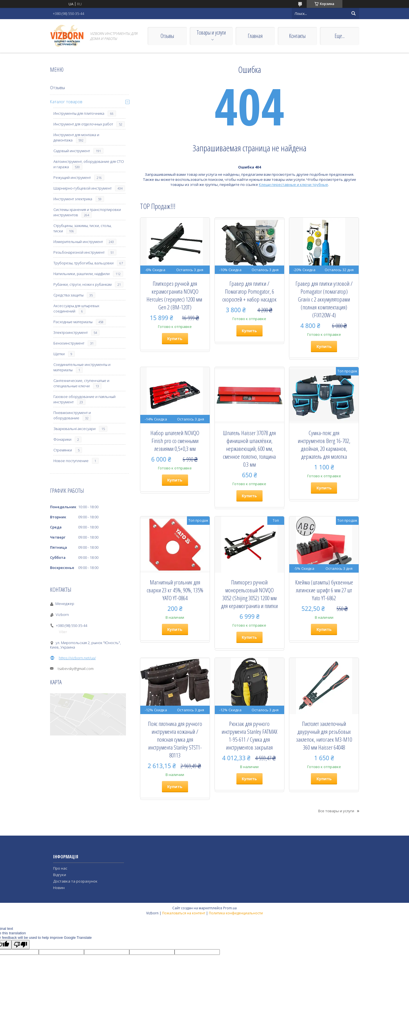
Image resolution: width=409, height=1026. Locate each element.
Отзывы (167, 36)
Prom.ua (230, 908)
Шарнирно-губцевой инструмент (82, 188)
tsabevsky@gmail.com (76, 668)
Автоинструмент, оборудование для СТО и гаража (88, 164)
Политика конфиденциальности (236, 913)
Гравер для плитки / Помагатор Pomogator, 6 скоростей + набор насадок (249, 291)
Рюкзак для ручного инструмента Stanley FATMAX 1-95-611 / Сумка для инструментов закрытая (249, 735)
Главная (255, 36)
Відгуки (59, 874)
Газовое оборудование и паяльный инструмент (84, 399)
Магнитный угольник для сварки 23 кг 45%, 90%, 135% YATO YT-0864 (175, 590)
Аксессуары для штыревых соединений (76, 308)
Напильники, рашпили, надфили (81, 273)
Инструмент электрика (72, 198)
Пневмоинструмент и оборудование (72, 415)
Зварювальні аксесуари (74, 428)
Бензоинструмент (68, 343)
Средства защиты (68, 295)
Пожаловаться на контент (183, 913)
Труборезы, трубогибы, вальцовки (83, 263)
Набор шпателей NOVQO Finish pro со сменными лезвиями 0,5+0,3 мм (174, 441)
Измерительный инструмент (78, 241)
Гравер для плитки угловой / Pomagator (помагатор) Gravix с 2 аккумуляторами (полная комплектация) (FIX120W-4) (323, 299)
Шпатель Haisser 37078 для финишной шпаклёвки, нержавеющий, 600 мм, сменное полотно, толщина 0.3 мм (249, 448)
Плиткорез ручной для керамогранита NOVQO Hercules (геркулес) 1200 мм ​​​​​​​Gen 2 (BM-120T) (174, 295)
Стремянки (62, 450)
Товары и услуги (211, 32)
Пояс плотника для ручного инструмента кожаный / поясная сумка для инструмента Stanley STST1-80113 (175, 739)
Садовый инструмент (71, 150)
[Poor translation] (21, 944)
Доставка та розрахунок (75, 881)
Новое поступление (71, 460)
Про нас (60, 868)
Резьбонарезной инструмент (79, 252)
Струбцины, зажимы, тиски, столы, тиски (82, 228)
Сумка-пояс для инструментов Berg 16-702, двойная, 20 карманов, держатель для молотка (324, 444)
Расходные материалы (72, 321)
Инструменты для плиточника (78, 113)
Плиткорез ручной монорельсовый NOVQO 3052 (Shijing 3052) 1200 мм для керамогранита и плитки (249, 594)
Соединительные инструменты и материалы (81, 367)
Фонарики (62, 439)
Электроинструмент (70, 332)
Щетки (59, 353)
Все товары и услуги (336, 810)
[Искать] (353, 13)
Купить (174, 338)
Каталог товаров (66, 101)
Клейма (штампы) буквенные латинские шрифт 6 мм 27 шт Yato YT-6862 (324, 590)
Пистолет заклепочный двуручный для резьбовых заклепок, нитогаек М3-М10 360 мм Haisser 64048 (324, 735)
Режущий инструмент (72, 177)
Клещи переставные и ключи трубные (293, 184)
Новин (59, 887)
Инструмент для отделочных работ (83, 124)
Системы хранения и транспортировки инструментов (87, 212)
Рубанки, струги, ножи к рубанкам (82, 284)
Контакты (297, 36)
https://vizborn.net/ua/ (77, 658)
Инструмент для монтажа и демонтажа (76, 137)
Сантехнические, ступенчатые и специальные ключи (81, 383)
